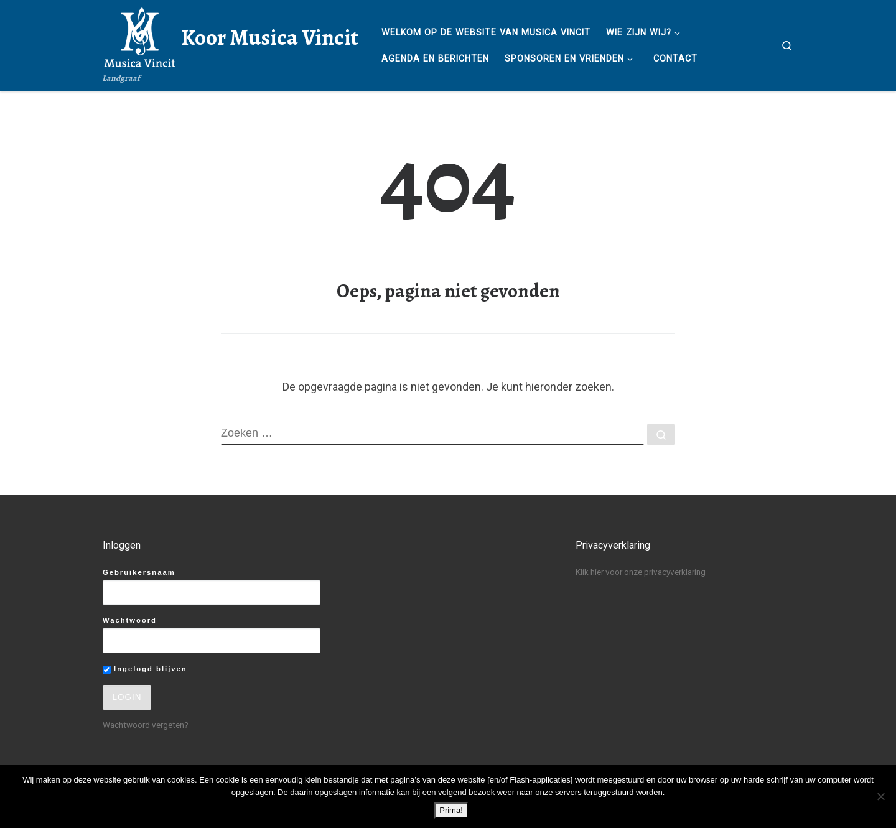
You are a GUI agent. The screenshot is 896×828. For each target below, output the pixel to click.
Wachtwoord (130, 620)
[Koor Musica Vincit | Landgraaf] (140, 35)
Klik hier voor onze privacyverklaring (641, 572)
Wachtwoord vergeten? (146, 725)
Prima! (451, 810)
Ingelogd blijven (145, 669)
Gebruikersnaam (139, 572)
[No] (880, 796)
